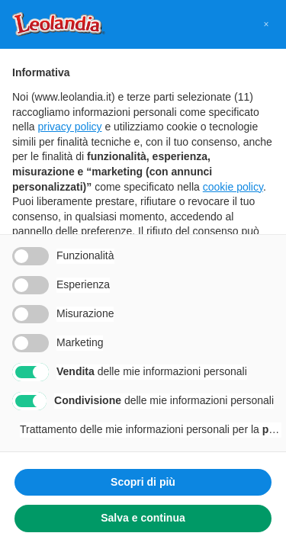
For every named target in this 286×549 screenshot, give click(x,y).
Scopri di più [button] (143, 482)
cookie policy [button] (233, 187)
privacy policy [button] (69, 126)
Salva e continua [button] (143, 518)
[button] (266, 24)
